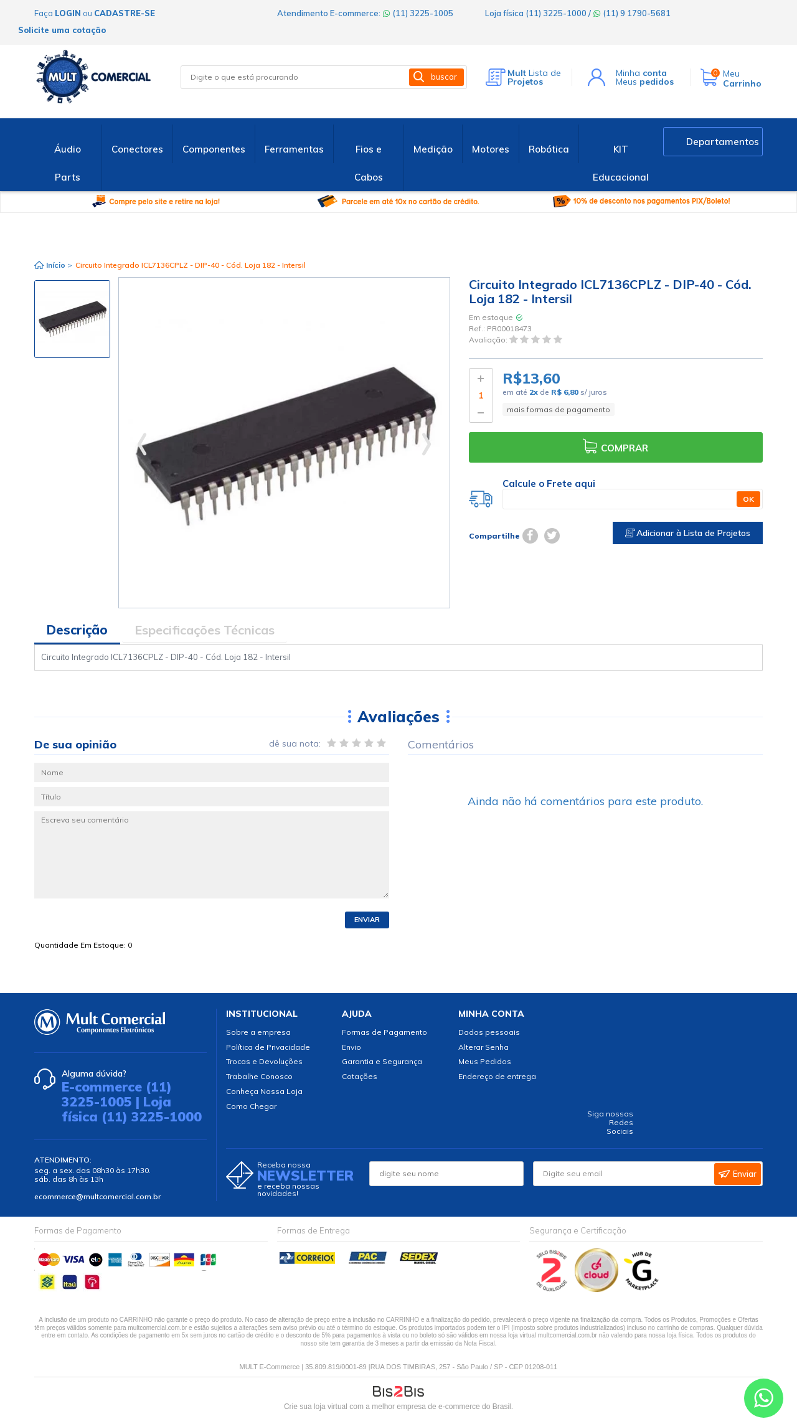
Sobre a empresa (258, 1032)
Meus (645, 81)
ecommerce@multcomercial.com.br (97, 1196)
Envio (351, 1047)
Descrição (77, 630)
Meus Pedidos (484, 1061)
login (68, 13)
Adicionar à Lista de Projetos (687, 533)
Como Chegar (251, 1106)
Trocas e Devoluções (264, 1061)
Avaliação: (489, 340)
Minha (641, 72)
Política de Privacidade (268, 1047)
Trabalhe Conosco (259, 1076)
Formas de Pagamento (384, 1032)
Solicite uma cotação (62, 30)
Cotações (359, 1076)
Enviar (367, 919)
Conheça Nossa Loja (264, 1091)
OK (748, 499)
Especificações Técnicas (204, 630)
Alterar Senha (483, 1047)
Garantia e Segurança (382, 1061)
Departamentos (722, 142)
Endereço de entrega (497, 1076)
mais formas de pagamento (558, 409)
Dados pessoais (489, 1032)
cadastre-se (124, 13)
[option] (72, 319)
